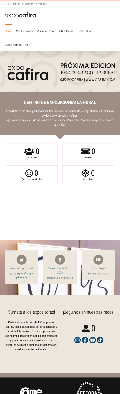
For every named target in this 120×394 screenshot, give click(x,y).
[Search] (26, 44)
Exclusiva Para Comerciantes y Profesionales (30, 4)
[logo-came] (31, 380)
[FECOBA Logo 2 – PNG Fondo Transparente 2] (88, 380)
